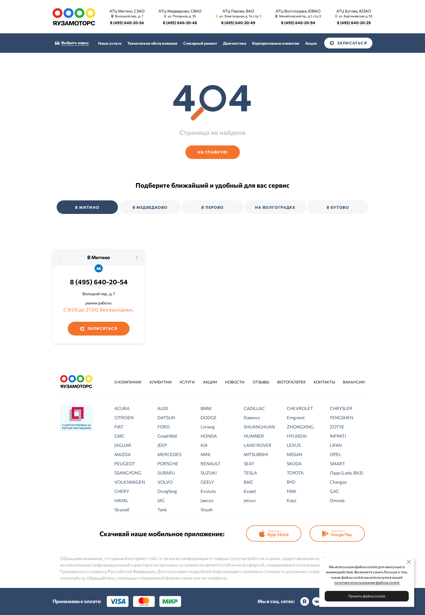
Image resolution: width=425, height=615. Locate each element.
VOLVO (165, 481)
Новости (234, 382)
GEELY (207, 481)
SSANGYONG (127, 472)
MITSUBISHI (256, 454)
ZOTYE (337, 426)
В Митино (98, 257)
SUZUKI (209, 472)
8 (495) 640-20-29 (354, 22)
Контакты (324, 382)
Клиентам (161, 382)
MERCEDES (169, 454)
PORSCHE (167, 463)
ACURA (122, 408)
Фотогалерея (291, 382)
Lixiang (208, 426)
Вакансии (354, 382)
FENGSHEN (341, 417)
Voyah (207, 509)
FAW (291, 491)
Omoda (337, 500)
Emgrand (295, 417)
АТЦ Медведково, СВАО (180, 11)
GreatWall (167, 435)
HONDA (209, 435)
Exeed (250, 491)
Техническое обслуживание (152, 43)
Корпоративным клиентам (275, 43)
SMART (337, 463)
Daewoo (252, 417)
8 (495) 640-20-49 (238, 22)
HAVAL (121, 500)
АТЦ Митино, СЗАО (127, 11)
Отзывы (261, 382)
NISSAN (294, 454)
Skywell (121, 509)
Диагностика (234, 43)
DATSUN (166, 417)
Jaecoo (207, 500)
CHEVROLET (300, 408)
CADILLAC (254, 408)
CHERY (121, 491)
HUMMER (254, 435)
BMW (206, 408)
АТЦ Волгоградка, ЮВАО (298, 11)
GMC (119, 435)
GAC (334, 491)
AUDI (162, 408)
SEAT (249, 463)
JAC (161, 500)
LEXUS (294, 445)
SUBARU (166, 472)
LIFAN (336, 445)
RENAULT (210, 463)
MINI (205, 454)
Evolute (208, 491)
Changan (338, 481)
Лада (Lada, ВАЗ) (346, 472)
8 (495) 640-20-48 (180, 22)
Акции (311, 43)
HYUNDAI (297, 435)
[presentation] (60, 257)
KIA (204, 445)
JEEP (162, 445)
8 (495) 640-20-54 (127, 22)
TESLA (250, 472)
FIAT (118, 426)
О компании (127, 382)
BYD (291, 481)
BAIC (248, 481)
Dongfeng (167, 491)
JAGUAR (122, 445)
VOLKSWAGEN (129, 481)
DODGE (209, 417)
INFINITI (338, 435)
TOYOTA (295, 472)
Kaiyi (291, 500)
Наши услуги (109, 43)
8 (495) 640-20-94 (298, 22)
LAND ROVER (258, 445)
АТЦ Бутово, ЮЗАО (353, 11)
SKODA (294, 463)
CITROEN (124, 417)
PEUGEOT (124, 463)
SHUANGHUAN (259, 426)
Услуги (187, 382)
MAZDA (122, 454)
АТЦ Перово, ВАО (238, 11)
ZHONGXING (300, 426)
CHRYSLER (341, 408)
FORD (163, 426)
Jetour (250, 500)
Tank (162, 509)
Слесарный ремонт (200, 43)
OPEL (335, 454)
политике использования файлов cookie (367, 582)
